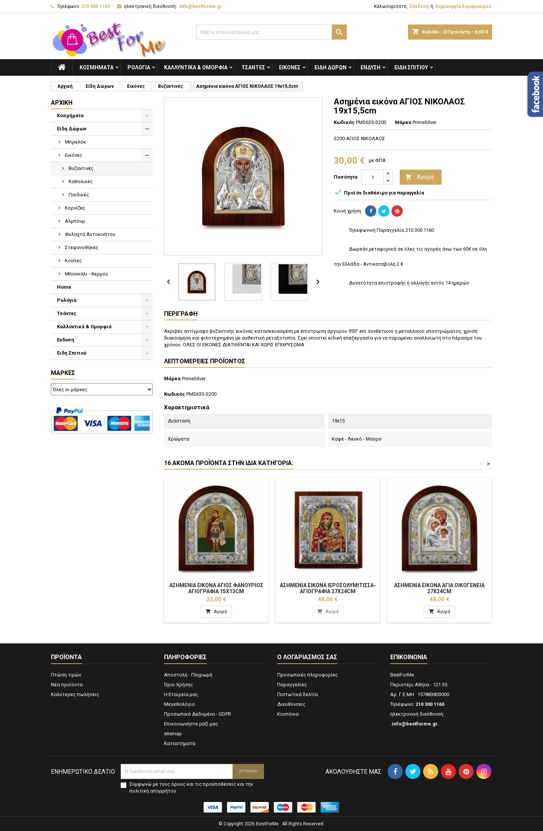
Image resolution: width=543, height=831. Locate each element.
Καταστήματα (179, 743)
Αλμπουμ (75, 221)
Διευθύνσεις (291, 704)
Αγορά (419, 177)
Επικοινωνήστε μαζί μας (191, 724)
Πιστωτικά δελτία (297, 694)
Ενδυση (370, 67)
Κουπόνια (288, 714)
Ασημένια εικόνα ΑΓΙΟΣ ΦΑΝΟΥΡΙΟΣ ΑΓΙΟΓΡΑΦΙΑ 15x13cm (216, 588)
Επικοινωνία (408, 657)
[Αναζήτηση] (271, 32)
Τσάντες (253, 67)
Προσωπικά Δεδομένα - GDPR (197, 714)
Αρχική (61, 102)
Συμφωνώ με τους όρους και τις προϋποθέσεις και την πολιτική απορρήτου (191, 787)
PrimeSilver (194, 378)
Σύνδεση (419, 6)
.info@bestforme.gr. (200, 6)
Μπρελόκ (75, 142)
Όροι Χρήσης (178, 684)
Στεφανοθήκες (81, 247)
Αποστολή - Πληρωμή (188, 675)
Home (64, 287)
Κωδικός (344, 122)
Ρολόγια (138, 67)
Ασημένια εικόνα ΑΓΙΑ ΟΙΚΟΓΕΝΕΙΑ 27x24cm (439, 588)
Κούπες (73, 260)
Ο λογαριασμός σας (307, 657)
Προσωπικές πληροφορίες (307, 675)
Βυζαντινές (81, 168)
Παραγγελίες (292, 684)
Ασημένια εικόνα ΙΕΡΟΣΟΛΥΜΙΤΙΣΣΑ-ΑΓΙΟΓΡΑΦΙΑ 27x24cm (328, 588)
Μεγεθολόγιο (179, 704)
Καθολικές (81, 181)
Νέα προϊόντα (67, 684)
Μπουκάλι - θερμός (86, 274)
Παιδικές (79, 194)
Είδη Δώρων (330, 67)
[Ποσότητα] (372, 177)
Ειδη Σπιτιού (411, 67)
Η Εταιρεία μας (181, 694)
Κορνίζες (75, 208)
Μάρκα (403, 122)
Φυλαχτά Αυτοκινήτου (90, 234)
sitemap (173, 733)
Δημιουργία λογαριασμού (463, 6)
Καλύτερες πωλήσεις (75, 694)
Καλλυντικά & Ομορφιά (195, 67)
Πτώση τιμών (66, 675)
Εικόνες (290, 67)
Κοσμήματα (97, 67)
